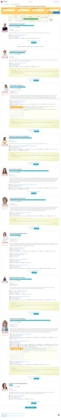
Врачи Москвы (7, 4)
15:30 (40, 349)
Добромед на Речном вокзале (24, 361)
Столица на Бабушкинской (23, 253)
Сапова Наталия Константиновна (18, 51)
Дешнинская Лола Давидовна (18, 318)
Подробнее (34, 42)
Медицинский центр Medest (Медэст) (25, 334)
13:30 (30, 349)
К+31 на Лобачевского (22, 100)
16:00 (42, 349)
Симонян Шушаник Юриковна (18, 198)
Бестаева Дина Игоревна (15, 169)
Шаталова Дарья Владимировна (18, 233)
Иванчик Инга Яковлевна (16, 85)
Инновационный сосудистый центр (24, 212)
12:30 (25, 349)
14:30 (35, 349)
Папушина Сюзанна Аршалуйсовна (18, 383)
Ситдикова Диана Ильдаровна (17, 23)
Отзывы (31, 80)
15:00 (37, 349)
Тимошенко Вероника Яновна (17, 277)
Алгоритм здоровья (21, 395)
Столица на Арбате (22, 247)
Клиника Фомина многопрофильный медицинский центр (27, 145)
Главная (2, 4)
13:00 (27, 349)
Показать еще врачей (30, 407)
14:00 (32, 349)
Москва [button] (30, 2)
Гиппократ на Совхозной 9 (22, 290)
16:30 (45, 349)
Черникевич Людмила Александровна (19, 136)
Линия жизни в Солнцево (22, 63)
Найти (56, 12)
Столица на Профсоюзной (23, 259)
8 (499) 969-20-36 (16, 37)
